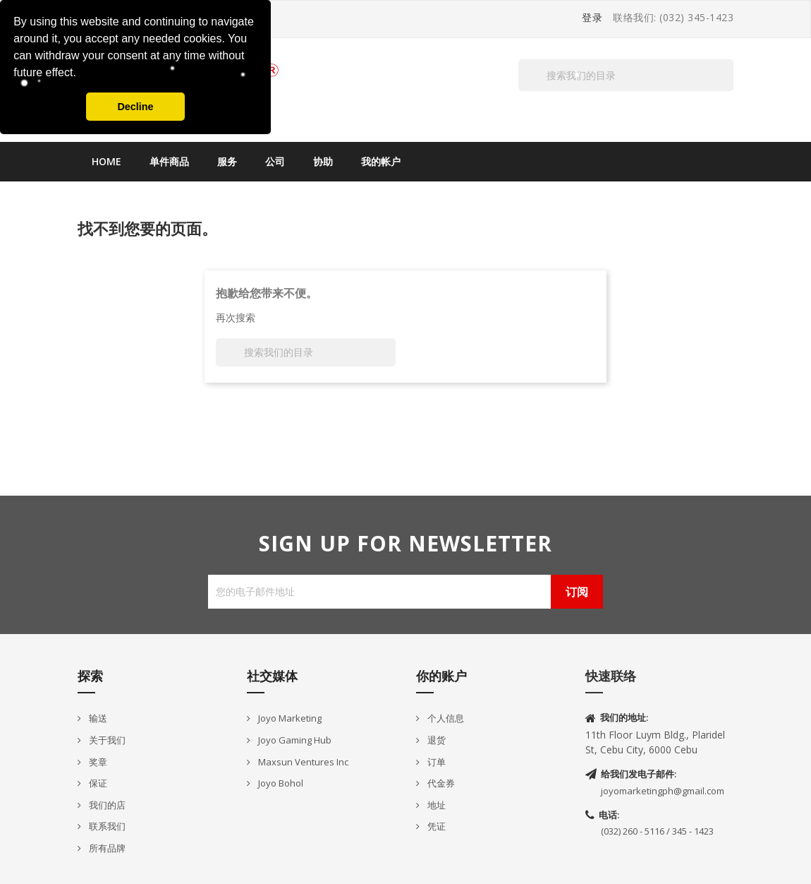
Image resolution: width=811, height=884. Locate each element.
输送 (97, 718)
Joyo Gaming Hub (293, 740)
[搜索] (625, 75)
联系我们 (106, 826)
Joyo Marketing (289, 718)
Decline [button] (135, 106)
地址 (435, 805)
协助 (323, 161)
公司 (275, 161)
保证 (97, 783)
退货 (435, 740)
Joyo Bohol (279, 783)
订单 (435, 761)
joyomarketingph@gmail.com (662, 790)
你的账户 (441, 675)
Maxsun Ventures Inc (302, 761)
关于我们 (106, 740)
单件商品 (169, 161)
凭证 (435, 826)
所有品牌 (106, 848)
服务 (227, 161)
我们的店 (106, 805)
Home (106, 161)
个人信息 (444, 718)
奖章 (97, 761)
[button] (81, 74)
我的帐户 (381, 161)
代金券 (440, 783)
